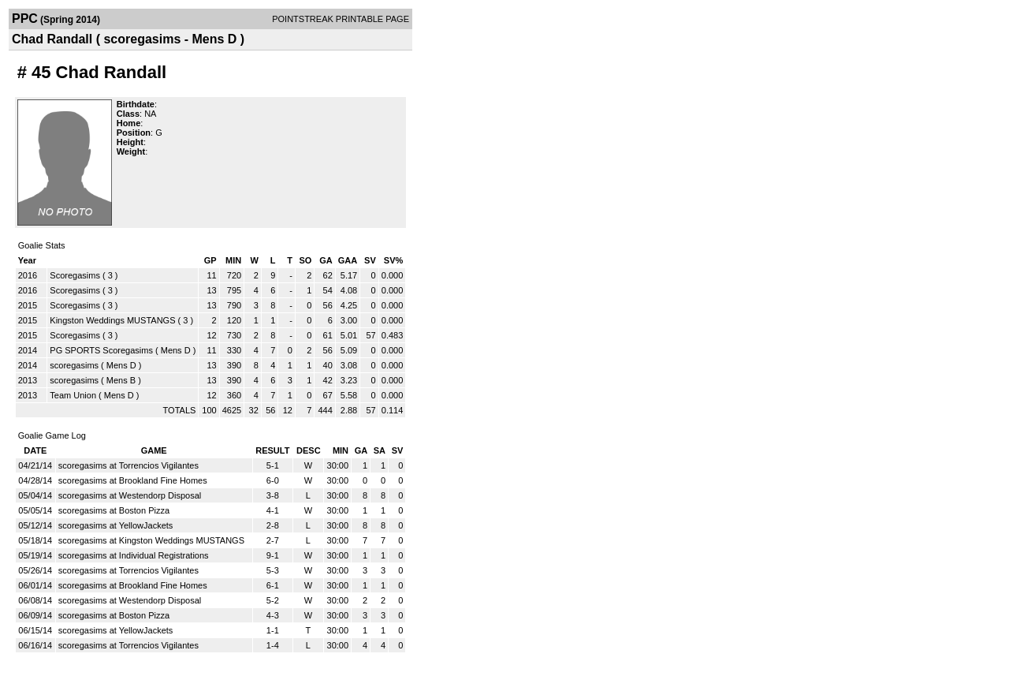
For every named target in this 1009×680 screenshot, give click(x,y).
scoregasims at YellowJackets (115, 525)
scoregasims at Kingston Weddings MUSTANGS (151, 540)
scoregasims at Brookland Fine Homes (132, 480)
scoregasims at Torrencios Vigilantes (128, 465)
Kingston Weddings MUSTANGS (112, 320)
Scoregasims (75, 275)
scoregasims (74, 365)
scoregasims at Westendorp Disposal (129, 495)
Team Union (73, 395)
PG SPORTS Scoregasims (101, 350)
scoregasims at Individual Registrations (133, 555)
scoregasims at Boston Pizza (113, 510)
